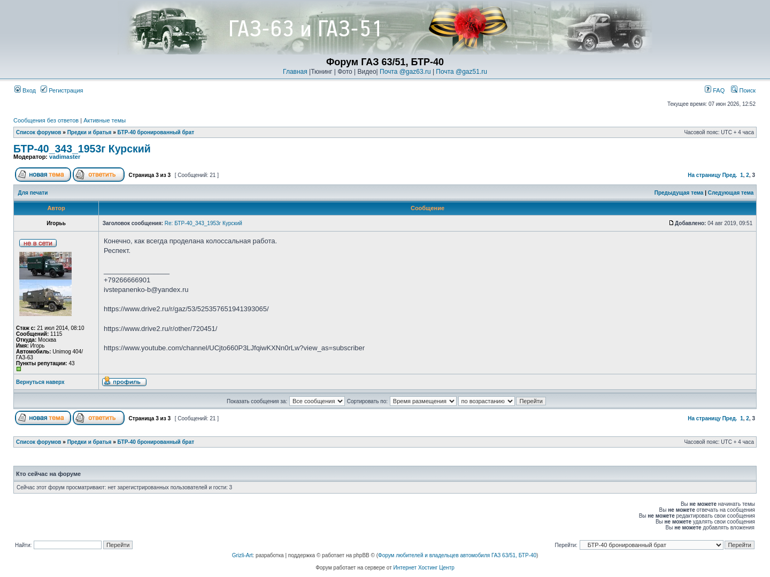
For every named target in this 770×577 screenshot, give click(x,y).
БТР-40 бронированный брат (156, 132)
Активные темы (104, 120)
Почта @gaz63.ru (405, 71)
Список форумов (38, 132)
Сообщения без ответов (46, 120)
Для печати (33, 193)
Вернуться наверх (40, 382)
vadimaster (64, 156)
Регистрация (62, 90)
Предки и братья (89, 132)
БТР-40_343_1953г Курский (82, 149)
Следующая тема (730, 193)
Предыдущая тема (679, 193)
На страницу (704, 175)
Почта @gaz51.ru (461, 71)
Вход (25, 90)
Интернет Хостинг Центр (424, 568)
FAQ (715, 90)
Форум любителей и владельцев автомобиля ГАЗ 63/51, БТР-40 (457, 555)
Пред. (729, 175)
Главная (295, 71)
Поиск (743, 90)
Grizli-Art (242, 555)
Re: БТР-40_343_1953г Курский (203, 223)
